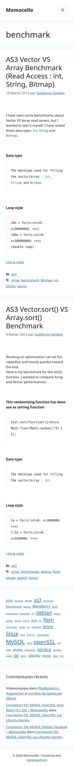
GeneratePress (37, 760)
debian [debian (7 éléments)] (44, 612)
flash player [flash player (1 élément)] (11, 627)
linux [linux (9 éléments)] (12, 633)
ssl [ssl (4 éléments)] (16, 655)
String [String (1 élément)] (23, 656)
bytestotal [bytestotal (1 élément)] (25, 613)
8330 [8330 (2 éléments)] (9, 601)
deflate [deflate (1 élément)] (9, 620)
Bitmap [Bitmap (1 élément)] (27, 606)
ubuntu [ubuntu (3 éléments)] (34, 655)
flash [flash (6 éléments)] (48, 620)
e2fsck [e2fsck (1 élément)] (26, 620)
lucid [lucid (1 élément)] (22, 634)
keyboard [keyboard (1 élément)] (36, 627)
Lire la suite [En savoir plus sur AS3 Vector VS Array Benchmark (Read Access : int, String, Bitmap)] (15, 262)
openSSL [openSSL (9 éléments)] (44, 641)
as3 (14, 274)
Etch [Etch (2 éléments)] (34, 620)
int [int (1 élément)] (28, 627)
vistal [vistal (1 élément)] (55, 656)
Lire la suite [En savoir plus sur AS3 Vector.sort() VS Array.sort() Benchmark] (15, 553)
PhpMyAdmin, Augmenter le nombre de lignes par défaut (34, 693)
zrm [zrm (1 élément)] (62, 656)
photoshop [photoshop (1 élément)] (29, 650)
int (56, 280)
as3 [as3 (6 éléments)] (37, 600)
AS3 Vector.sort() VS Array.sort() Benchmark (37, 317)
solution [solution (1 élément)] (57, 650)
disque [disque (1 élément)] (18, 620)
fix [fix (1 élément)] (40, 620)
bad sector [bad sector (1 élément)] (48, 601)
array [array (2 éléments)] (28, 601)
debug (46, 571)
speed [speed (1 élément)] (9, 656)
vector (22, 286)
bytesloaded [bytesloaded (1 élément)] (12, 613)
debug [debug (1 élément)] (57, 613)
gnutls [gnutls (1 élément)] (22, 627)
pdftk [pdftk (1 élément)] (8, 650)
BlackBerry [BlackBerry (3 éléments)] (41, 606)
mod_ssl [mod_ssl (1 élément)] (31, 634)
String (10, 286)
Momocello (19, 10)
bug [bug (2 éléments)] (55, 606)
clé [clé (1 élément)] (32, 613)
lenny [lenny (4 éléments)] (48, 626)
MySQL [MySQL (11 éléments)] (15, 642)
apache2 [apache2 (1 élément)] (19, 601)
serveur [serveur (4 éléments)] (44, 649)
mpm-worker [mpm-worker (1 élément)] (43, 634)
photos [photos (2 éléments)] (18, 650)
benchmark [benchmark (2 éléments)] (14, 606)
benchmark (30, 280)
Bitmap (46, 280)
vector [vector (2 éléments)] (46, 656)
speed (21, 577)
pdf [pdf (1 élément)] (59, 643)
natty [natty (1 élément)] (29, 643)
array (15, 280)
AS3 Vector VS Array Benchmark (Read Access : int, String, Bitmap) (35, 72)
